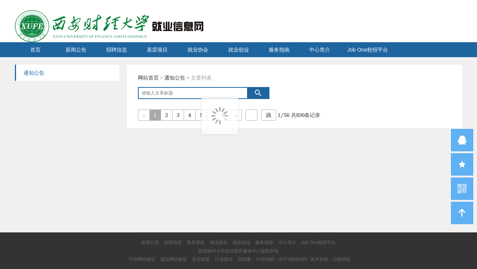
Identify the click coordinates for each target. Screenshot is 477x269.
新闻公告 (76, 50)
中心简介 (319, 50)
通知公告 (174, 78)
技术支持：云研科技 (330, 259)
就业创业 (238, 50)
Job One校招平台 (367, 50)
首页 (35, 50)
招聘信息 (116, 50)
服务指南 (279, 50)
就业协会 (197, 50)
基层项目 (157, 50)
